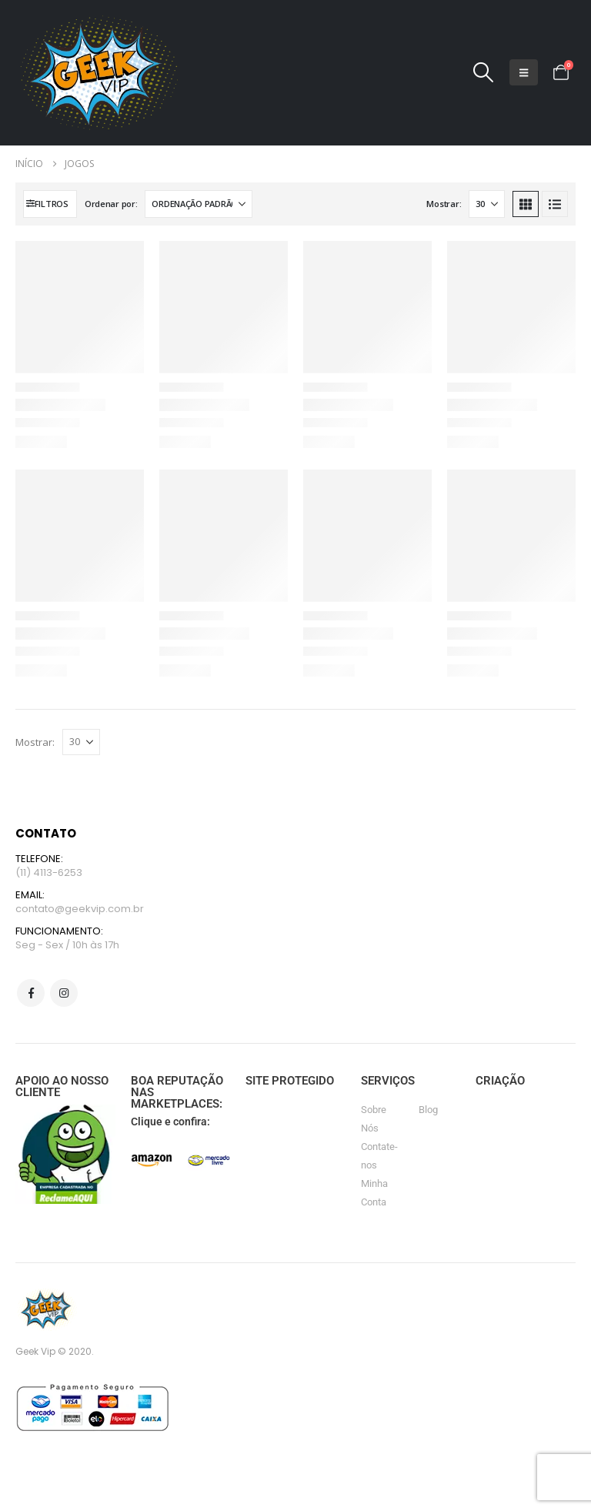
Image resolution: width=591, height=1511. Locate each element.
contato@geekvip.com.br (79, 908)
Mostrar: (443, 203)
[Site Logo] (96, 72)
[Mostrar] (487, 204)
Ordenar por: (111, 203)
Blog (428, 1109)
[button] (484, 72)
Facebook (31, 993)
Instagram (64, 993)
